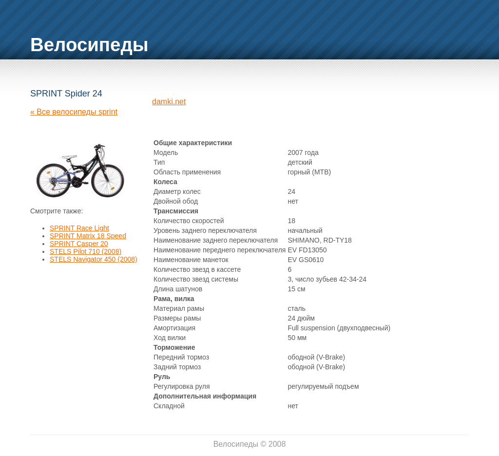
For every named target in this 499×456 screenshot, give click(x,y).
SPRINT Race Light (79, 228)
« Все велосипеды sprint (73, 112)
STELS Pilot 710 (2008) (85, 251)
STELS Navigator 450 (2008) (93, 259)
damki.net (169, 101)
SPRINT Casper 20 (79, 243)
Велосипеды (89, 44)
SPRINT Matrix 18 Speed (88, 236)
